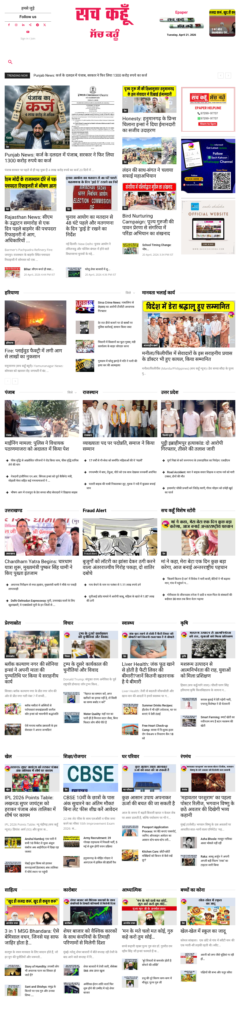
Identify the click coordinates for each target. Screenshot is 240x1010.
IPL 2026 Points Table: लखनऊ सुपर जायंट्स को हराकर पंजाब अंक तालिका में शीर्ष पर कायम (30, 806)
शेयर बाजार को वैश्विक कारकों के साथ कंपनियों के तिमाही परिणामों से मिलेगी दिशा (90, 937)
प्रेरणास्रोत (13, 623)
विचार (68, 623)
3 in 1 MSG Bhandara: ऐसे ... (220, 30)
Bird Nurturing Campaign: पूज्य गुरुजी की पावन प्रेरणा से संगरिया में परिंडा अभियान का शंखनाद (148, 224)
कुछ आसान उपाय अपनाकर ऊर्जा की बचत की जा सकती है (148, 800)
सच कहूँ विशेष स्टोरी (178, 510)
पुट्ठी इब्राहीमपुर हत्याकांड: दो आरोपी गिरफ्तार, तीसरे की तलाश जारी (192, 446)
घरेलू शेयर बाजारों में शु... (97, 269)
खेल (8, 756)
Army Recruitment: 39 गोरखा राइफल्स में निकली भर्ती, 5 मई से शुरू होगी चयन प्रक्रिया (100, 842)
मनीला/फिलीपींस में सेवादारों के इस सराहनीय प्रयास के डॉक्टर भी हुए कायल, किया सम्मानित (187, 356)
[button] (10, 62)
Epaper (181, 12)
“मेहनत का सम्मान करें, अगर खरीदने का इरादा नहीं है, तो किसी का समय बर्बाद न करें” (100, 698)
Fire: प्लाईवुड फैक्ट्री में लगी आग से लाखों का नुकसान (33, 354)
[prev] (221, 75)
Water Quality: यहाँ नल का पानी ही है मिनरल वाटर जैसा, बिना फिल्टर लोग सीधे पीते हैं (100, 718)
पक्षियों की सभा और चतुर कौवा (216, 972)
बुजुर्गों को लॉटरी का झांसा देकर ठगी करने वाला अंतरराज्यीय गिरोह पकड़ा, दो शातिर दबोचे (119, 567)
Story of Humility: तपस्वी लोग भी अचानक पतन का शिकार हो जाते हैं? (42, 971)
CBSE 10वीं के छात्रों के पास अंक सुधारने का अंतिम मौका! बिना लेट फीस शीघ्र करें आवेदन (90, 803)
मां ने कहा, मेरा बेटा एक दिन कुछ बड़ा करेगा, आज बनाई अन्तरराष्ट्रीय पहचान (194, 564)
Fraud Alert (94, 510)
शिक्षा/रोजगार (74, 756)
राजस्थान (90, 392)
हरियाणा (12, 293)
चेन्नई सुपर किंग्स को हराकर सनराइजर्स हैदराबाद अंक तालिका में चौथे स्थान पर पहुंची (41, 868)
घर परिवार (130, 756)
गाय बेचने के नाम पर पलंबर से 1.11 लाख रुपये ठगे (115, 584)
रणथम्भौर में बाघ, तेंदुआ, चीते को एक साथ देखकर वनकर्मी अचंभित (122, 472)
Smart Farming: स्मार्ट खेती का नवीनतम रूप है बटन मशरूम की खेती (218, 721)
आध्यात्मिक (131, 890)
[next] (228, 75)
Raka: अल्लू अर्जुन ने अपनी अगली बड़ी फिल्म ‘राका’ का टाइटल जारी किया (215, 861)
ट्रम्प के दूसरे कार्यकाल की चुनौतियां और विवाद (85, 667)
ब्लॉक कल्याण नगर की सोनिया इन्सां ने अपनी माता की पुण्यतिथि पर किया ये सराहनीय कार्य (31, 673)
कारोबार (70, 890)
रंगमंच (185, 756)
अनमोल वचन (12, 923)
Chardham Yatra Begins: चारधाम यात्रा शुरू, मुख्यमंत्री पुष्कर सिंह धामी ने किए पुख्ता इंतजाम (38, 567)
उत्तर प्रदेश (169, 392)
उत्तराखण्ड (13, 510)
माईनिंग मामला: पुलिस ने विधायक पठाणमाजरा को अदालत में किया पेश (37, 446)
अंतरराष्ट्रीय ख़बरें (150, 345)
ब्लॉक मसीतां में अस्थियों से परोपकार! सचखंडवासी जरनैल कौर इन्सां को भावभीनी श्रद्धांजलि (41, 710)
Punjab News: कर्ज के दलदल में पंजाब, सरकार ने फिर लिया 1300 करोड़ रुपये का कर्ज (90, 75)
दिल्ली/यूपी (167, 435)
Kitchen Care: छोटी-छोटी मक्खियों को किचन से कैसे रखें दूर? (157, 856)
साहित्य (11, 890)
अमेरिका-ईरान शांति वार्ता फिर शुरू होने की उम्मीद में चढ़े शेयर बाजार (98, 988)
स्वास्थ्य (128, 623)
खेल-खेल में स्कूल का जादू (203, 931)
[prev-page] (8, 381)
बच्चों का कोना (192, 890)
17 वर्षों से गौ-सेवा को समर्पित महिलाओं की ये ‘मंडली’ (115, 460)
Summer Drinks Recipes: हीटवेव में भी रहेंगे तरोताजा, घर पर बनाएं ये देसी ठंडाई (159, 710)
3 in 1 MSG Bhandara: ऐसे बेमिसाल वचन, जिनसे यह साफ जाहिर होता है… (32, 937)
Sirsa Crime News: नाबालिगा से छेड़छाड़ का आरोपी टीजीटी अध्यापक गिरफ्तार (116, 307)
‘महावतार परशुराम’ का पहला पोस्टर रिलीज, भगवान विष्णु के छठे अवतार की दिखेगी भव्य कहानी (207, 806)
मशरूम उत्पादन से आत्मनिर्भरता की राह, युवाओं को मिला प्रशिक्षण (205, 670)
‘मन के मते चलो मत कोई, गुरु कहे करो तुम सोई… (147, 934)
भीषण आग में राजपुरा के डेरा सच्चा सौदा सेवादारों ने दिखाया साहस (44, 492)
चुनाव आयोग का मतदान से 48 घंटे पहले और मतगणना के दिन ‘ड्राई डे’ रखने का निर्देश (89, 226)
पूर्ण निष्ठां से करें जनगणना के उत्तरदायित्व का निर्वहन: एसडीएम (198, 460)
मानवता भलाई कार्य (158, 293)
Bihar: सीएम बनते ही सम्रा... (38, 269)
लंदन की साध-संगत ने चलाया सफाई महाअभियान (147, 173)
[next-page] (15, 381)
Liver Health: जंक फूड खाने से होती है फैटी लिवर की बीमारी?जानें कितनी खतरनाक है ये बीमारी (148, 673)
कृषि (184, 623)
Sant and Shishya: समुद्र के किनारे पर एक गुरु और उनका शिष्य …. (40, 991)
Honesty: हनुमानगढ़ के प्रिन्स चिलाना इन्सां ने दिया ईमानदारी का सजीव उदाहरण (149, 124)
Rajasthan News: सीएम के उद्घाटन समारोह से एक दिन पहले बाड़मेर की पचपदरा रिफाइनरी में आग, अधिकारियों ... (30, 228)
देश (7, 146)
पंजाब (10, 392)
